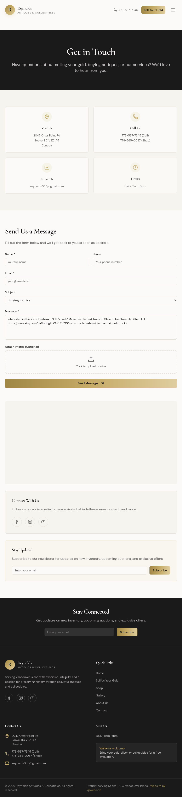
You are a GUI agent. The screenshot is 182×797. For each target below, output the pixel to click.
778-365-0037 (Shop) (135, 140)
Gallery (100, 695)
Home (100, 673)
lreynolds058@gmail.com (47, 186)
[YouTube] (43, 522)
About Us (102, 703)
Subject (10, 292)
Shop (99, 688)
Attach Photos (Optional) (22, 347)
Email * (10, 273)
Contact (101, 710)
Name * (10, 254)
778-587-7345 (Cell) (135, 135)
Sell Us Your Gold (107, 680)
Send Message (91, 383)
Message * (12, 311)
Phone (97, 254)
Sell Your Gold (153, 10)
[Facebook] (17, 522)
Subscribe (160, 570)
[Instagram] (30, 522)
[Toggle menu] (173, 10)
